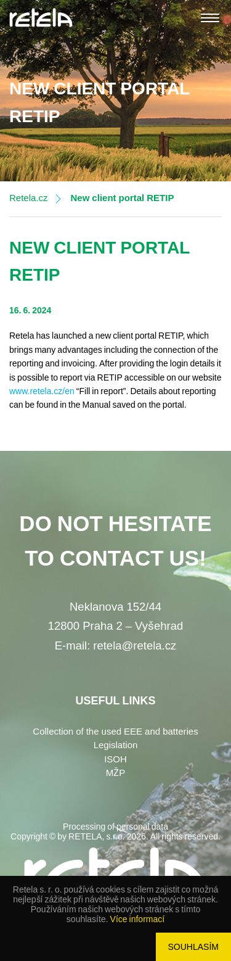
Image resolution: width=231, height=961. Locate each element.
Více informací (137, 919)
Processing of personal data (115, 826)
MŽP (116, 772)
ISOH (115, 759)
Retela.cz (28, 198)
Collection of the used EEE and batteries (115, 731)
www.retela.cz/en (42, 391)
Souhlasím (193, 947)
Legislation (116, 745)
